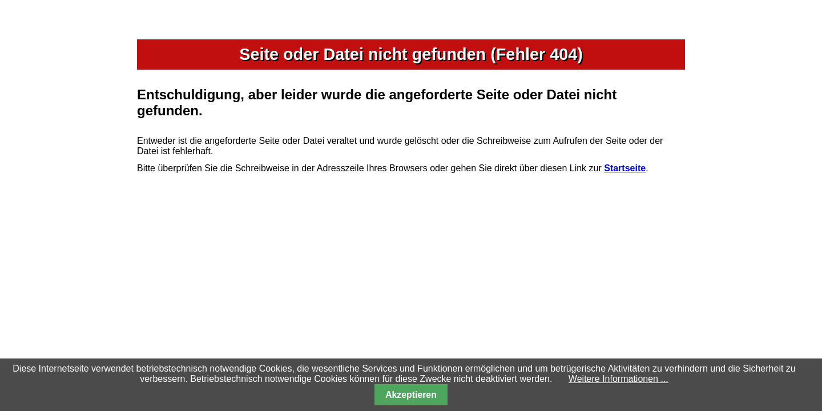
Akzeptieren (411, 395)
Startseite (625, 168)
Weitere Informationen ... (618, 379)
